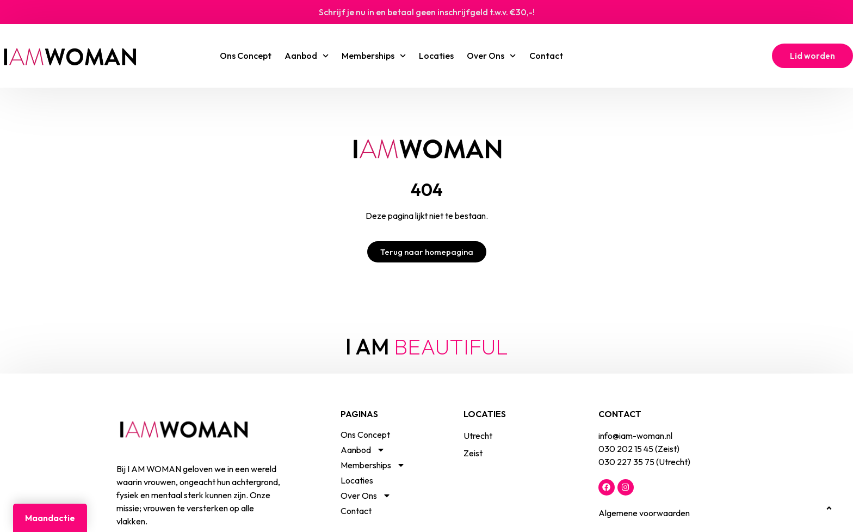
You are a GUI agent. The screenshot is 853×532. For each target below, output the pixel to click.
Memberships (374, 55)
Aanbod (307, 55)
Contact (546, 55)
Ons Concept (245, 55)
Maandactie (50, 517)
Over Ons (491, 55)
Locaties (436, 55)
